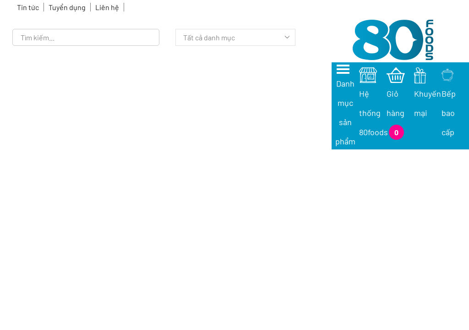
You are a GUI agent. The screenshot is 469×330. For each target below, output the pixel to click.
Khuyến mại (427, 93)
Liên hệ (107, 7)
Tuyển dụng (67, 7)
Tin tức (28, 7)
